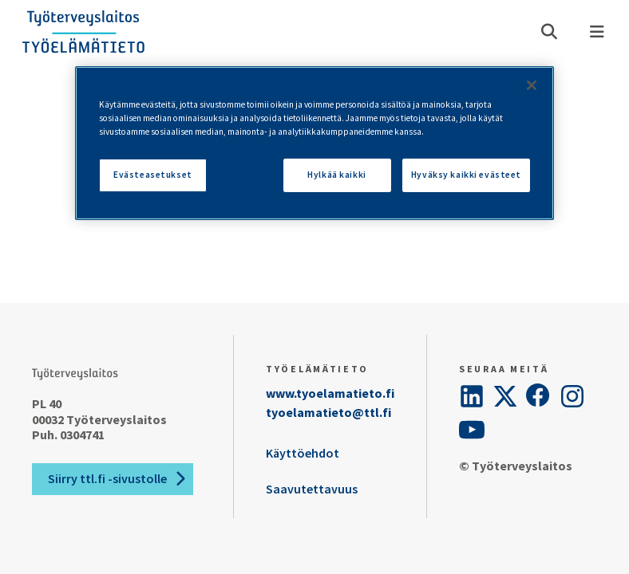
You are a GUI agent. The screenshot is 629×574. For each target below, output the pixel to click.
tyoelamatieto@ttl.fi (328, 412)
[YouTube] (472, 429)
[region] (314, 143)
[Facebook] (539, 396)
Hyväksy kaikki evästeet (466, 174)
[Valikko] (597, 32)
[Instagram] (572, 396)
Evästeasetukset (152, 174)
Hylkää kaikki (336, 174)
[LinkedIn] (472, 396)
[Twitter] (505, 396)
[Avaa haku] (549, 32)
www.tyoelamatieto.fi (330, 393)
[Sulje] (531, 85)
